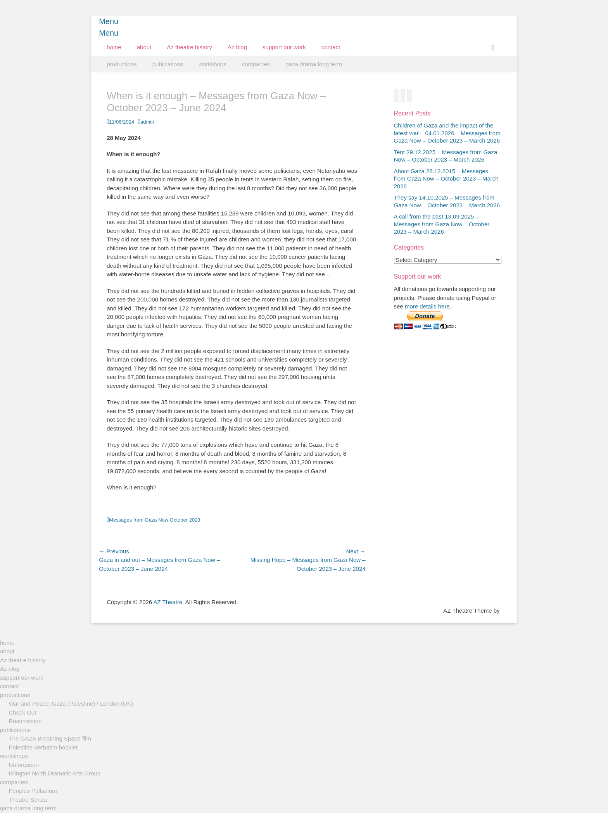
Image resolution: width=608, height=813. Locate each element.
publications (167, 64)
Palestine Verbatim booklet (43, 747)
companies (256, 64)
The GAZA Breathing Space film (50, 738)
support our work (284, 47)
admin (147, 122)
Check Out (22, 712)
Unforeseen (24, 764)
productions (122, 64)
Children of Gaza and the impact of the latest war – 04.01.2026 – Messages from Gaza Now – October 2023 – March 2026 (447, 133)
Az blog (237, 47)
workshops (212, 64)
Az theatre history (189, 47)
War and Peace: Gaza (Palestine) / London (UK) (71, 703)
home (114, 47)
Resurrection (25, 721)
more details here (427, 306)
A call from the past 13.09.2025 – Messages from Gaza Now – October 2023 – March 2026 (442, 224)
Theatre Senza (28, 799)
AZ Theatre (168, 602)
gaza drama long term (313, 64)
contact (330, 47)
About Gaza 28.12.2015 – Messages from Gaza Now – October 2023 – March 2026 (446, 178)
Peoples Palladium (33, 790)
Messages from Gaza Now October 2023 (154, 520)
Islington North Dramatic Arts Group (55, 773)
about (144, 47)
